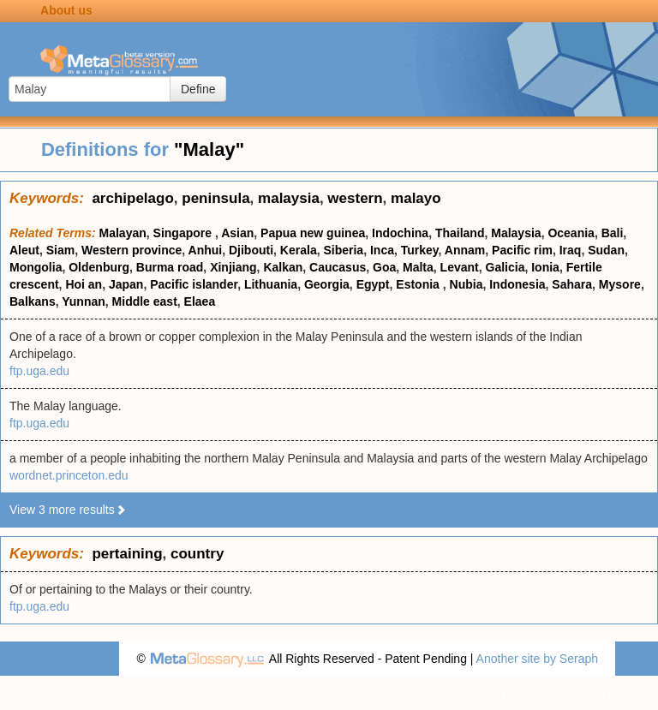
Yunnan (83, 301)
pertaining (127, 554)
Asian (237, 233)
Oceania (570, 233)
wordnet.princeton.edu (69, 475)
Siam (60, 250)
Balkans (32, 301)
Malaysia (516, 233)
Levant (459, 267)
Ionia (545, 267)
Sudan (606, 250)
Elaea (200, 301)
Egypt (373, 284)
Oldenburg (99, 267)
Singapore (184, 233)
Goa (384, 267)
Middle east (144, 301)
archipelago (132, 198)
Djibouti (251, 250)
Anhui (205, 250)
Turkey (420, 250)
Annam (465, 250)
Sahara (572, 284)
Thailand (460, 233)
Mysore (620, 284)
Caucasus (337, 267)
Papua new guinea (312, 233)
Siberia (343, 250)
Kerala (298, 250)
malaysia (289, 198)
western (354, 198)
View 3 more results (68, 509)
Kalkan (282, 267)
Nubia (466, 284)
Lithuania (270, 284)
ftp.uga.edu (39, 371)
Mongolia (35, 267)
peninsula (215, 198)
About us (66, 10)
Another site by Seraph (537, 658)
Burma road (170, 267)
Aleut (24, 250)
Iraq (570, 250)
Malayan (123, 233)
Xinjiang (233, 267)
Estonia (419, 284)
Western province (131, 250)
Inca (382, 250)
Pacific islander (193, 284)
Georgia (327, 284)
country (197, 554)
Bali (612, 233)
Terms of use (606, 693)
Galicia (505, 267)
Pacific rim (522, 250)
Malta (418, 267)
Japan (126, 284)
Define (198, 89)
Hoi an (83, 284)
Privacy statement (514, 693)
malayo (416, 198)
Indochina (400, 233)
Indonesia (517, 284)
